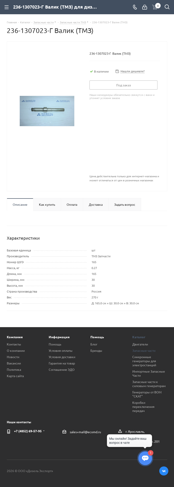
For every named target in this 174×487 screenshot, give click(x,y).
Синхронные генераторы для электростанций (144, 361)
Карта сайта (15, 376)
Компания (15, 337)
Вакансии (14, 363)
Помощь (55, 344)
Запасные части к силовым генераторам (149, 384)
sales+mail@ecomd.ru (85, 432)
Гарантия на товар (62, 363)
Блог (93, 344)
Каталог (138, 337)
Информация (59, 337)
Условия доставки (62, 357)
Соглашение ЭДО (62, 369)
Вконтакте (163, 470)
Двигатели (140, 344)
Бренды (96, 350)
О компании (16, 350)
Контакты (14, 344)
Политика (14, 369)
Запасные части (143, 350)
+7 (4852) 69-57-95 (28, 431)
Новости (13, 357)
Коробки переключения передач (143, 406)
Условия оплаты (60, 350)
